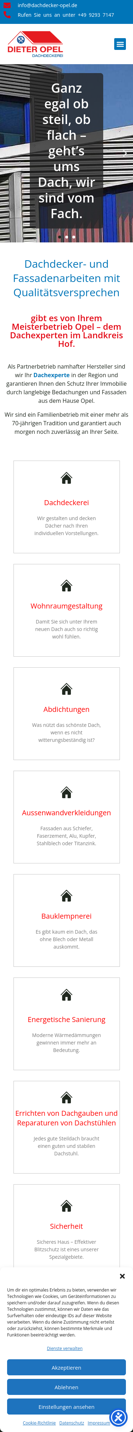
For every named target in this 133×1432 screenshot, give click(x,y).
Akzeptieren (66, 1367)
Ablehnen (66, 1387)
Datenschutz (71, 1423)
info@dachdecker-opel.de (47, 5)
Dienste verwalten (65, 1348)
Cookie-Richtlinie (39, 1423)
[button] (122, 1276)
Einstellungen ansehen (67, 1406)
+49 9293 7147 (96, 15)
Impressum (99, 1423)
